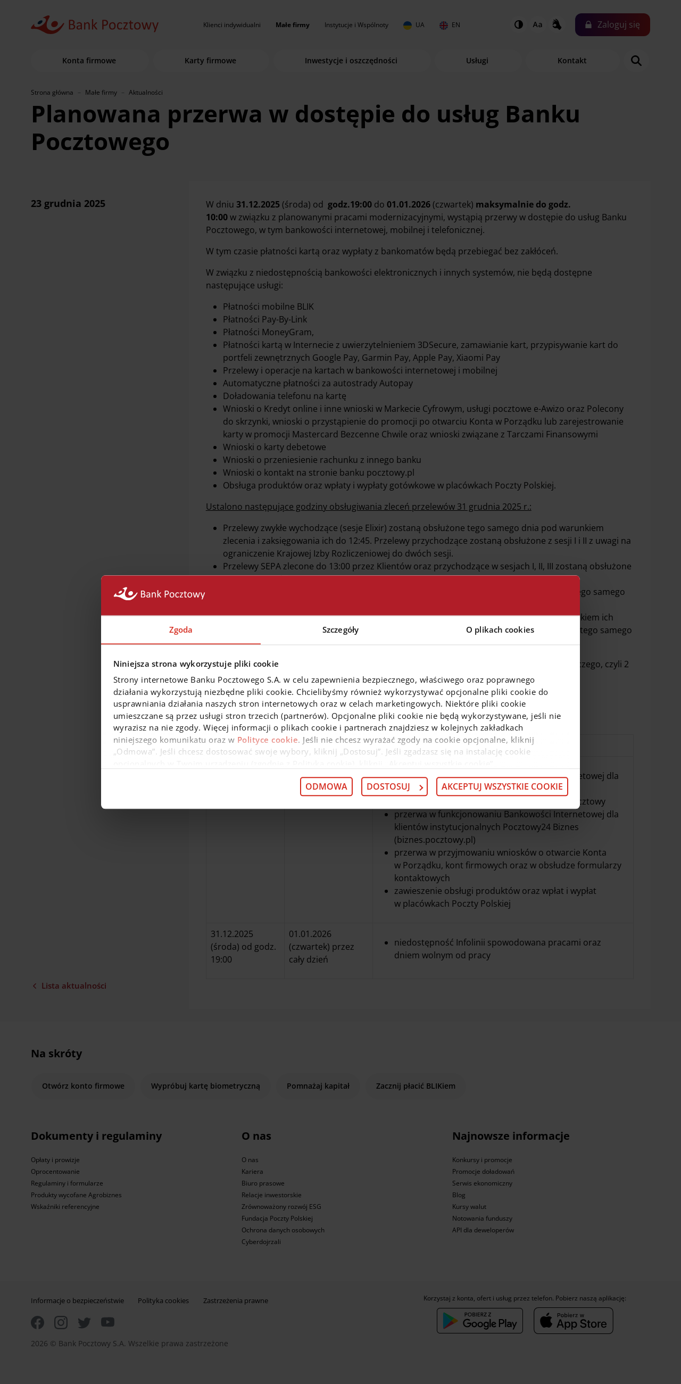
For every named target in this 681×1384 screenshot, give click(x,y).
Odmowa (326, 787)
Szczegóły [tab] (340, 629)
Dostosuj (395, 787)
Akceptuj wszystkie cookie (502, 787)
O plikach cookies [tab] (500, 629)
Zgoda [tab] (181, 629)
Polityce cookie (267, 739)
